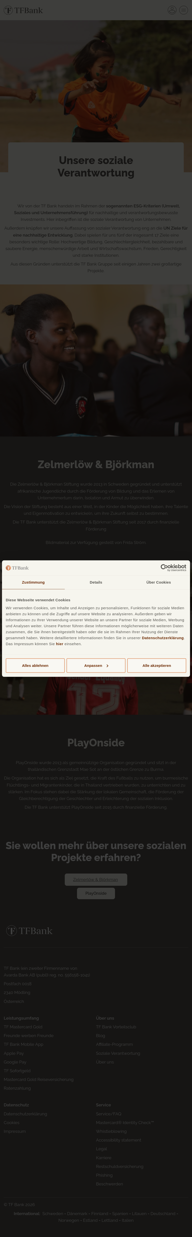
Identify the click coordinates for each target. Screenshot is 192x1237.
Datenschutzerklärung (163, 637)
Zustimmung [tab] (33, 582)
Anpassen (96, 665)
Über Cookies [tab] (158, 582)
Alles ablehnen (35, 665)
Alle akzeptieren (156, 665)
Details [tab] (96, 582)
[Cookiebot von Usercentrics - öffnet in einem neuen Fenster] (164, 568)
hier (60, 643)
